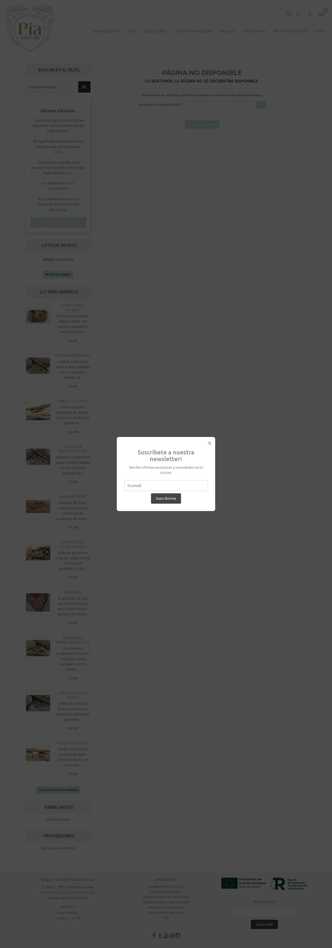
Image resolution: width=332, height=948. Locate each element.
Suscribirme (166, 498)
